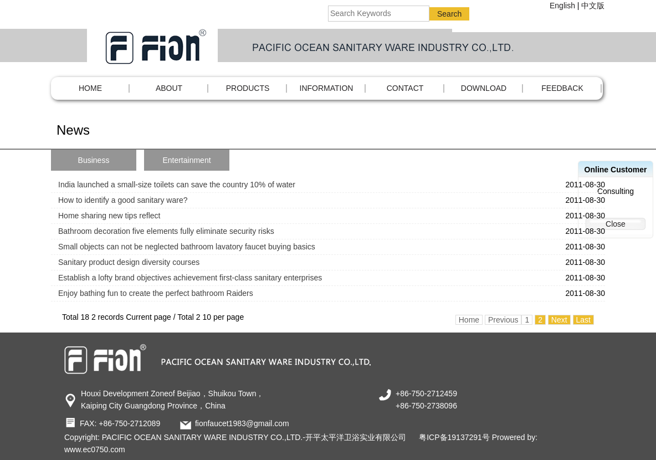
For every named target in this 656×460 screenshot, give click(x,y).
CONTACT (405, 88)
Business (94, 160)
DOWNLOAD (483, 88)
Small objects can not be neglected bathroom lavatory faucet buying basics (186, 246)
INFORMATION (326, 88)
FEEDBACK (562, 88)
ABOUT (169, 88)
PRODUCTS (248, 88)
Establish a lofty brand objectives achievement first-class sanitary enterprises (190, 277)
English (562, 5)
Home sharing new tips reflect (109, 215)
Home (90, 88)
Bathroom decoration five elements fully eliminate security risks (166, 231)
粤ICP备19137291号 (454, 437)
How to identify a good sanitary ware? (122, 200)
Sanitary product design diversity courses (128, 262)
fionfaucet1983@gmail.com (242, 423)
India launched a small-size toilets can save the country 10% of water (176, 184)
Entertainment (186, 160)
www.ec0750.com (94, 449)
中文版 (592, 5)
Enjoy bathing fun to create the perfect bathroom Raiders (155, 293)
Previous (503, 319)
